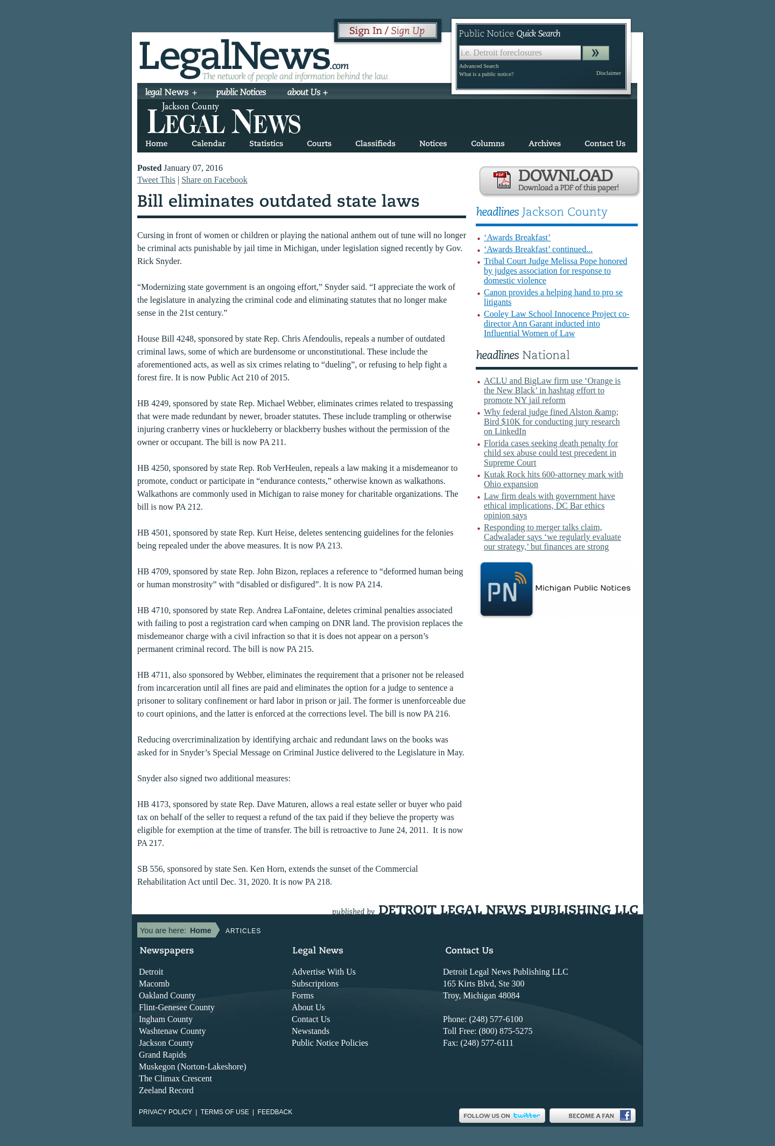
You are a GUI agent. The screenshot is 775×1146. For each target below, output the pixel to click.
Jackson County (166, 1042)
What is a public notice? (486, 74)
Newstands (310, 1031)
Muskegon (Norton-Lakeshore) (192, 1066)
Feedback (275, 1112)
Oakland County (167, 995)
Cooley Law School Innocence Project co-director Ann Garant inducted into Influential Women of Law (557, 323)
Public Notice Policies (330, 1042)
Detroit (151, 971)
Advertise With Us (324, 971)
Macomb (154, 983)
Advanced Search (479, 66)
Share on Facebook (214, 179)
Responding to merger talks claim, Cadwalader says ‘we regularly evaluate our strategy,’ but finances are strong (552, 537)
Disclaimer (608, 73)
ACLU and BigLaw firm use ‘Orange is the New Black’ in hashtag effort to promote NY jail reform (552, 390)
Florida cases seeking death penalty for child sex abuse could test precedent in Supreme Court (551, 453)
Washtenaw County (172, 1031)
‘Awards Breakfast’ (517, 237)
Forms (303, 995)
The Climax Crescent (175, 1078)
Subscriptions (315, 983)
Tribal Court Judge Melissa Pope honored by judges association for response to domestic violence (556, 270)
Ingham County (166, 1019)
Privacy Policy (165, 1112)
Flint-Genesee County (177, 1007)
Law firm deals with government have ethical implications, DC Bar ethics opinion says (549, 505)
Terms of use (225, 1112)
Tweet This (156, 179)
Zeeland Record (166, 1090)
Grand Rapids (162, 1054)
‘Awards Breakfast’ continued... (538, 249)
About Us (308, 1007)
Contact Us (311, 1019)
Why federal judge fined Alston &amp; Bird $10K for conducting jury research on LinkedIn (552, 421)
